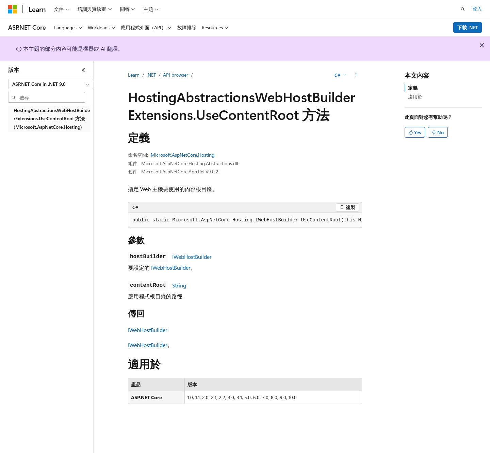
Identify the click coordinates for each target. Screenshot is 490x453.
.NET (151, 75)
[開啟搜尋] (463, 9)
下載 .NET (467, 27)
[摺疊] (83, 70)
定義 (413, 87)
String (179, 285)
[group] (245, 220)
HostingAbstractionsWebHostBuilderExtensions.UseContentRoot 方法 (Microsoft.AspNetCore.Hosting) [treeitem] (52, 118)
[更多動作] (356, 75)
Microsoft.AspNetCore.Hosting (182, 155)
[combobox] (50, 84)
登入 (477, 8)
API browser (175, 75)
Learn (134, 75)
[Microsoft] (12, 9)
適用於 (415, 96)
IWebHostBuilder (192, 256)
